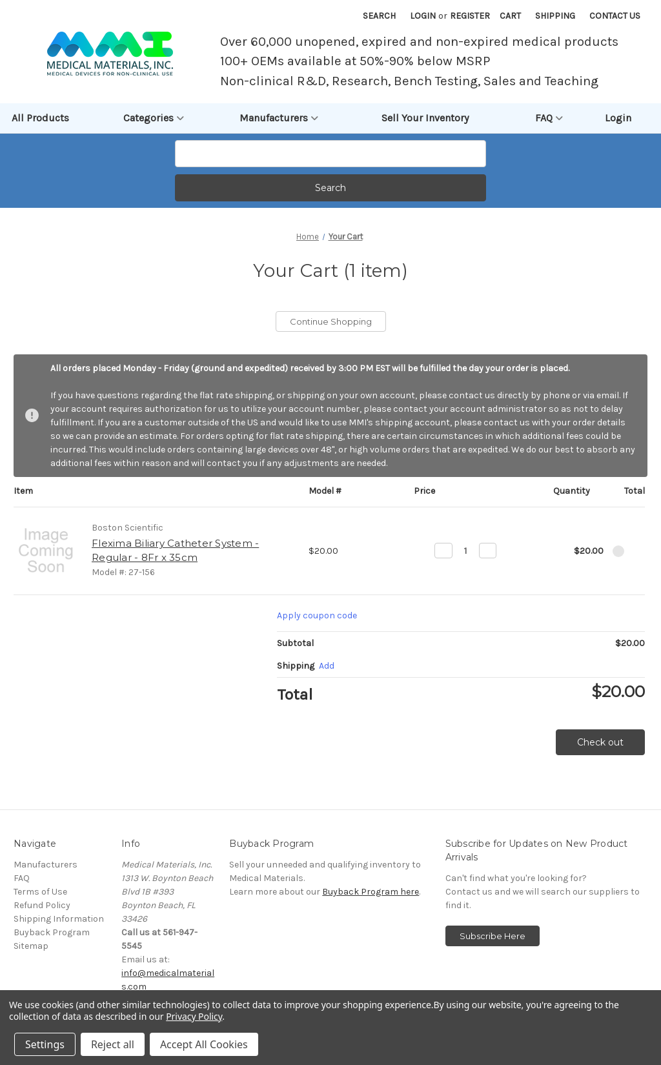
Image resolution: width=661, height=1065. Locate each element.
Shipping (555, 15)
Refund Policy (42, 905)
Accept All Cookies (204, 1044)
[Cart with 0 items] (510, 16)
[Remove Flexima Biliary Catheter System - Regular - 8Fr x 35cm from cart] (618, 551)
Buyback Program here (370, 891)
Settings (45, 1044)
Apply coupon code (317, 615)
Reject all (112, 1044)
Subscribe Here (492, 936)
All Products (40, 118)
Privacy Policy (194, 1016)
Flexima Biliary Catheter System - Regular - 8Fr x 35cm (175, 550)
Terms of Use (40, 891)
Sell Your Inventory (425, 118)
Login (423, 15)
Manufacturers (278, 118)
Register (470, 15)
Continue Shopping (331, 321)
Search (379, 15)
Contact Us (614, 15)
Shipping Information (59, 918)
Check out (600, 742)
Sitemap (31, 945)
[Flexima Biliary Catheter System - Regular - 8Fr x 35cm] (465, 550)
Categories (153, 118)
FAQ (549, 118)
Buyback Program (52, 932)
